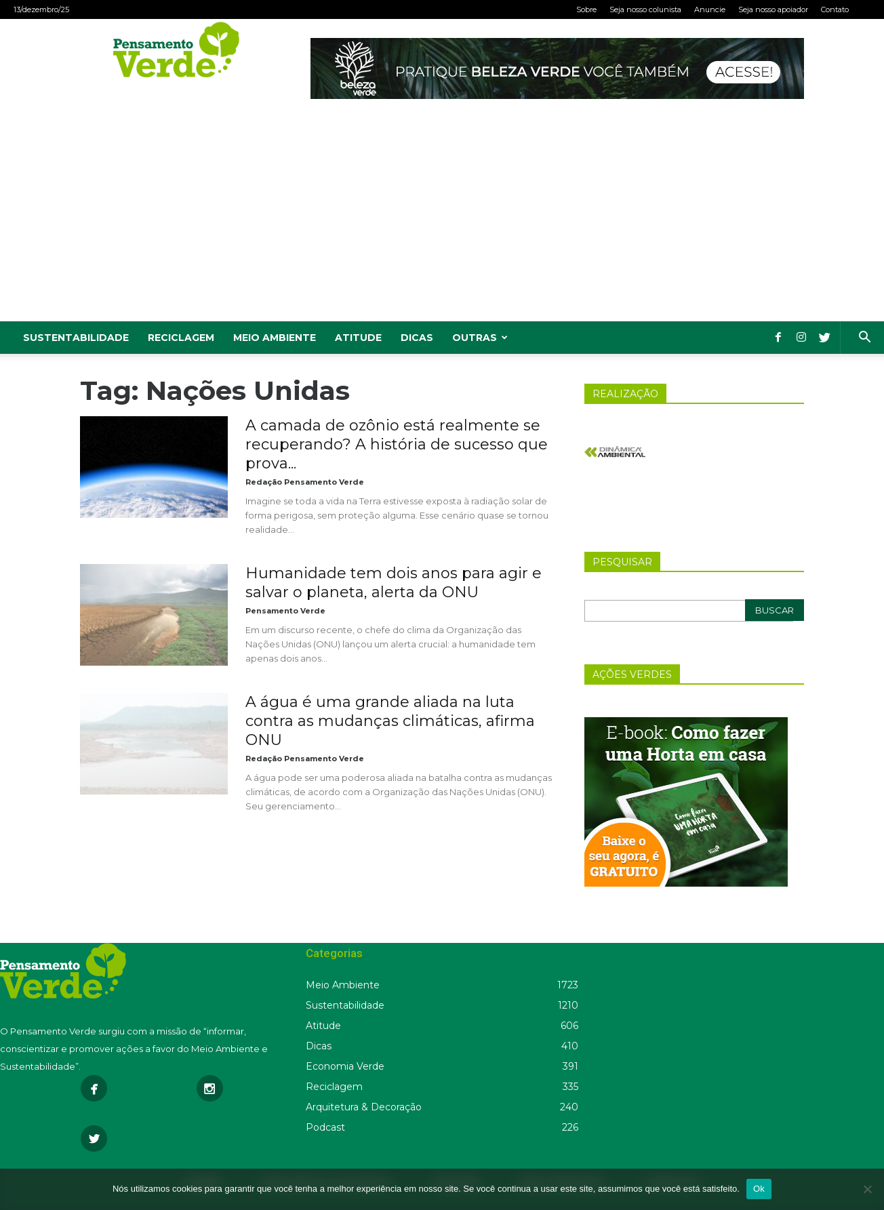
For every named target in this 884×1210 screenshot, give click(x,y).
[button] (864, 338)
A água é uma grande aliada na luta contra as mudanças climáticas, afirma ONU (390, 721)
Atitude (358, 337)
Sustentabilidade (76, 337)
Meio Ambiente (274, 337)
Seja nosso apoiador (773, 9)
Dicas (417, 337)
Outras (480, 337)
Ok (759, 1189)
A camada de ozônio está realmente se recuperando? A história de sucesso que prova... (396, 444)
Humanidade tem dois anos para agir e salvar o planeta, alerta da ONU (393, 582)
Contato (835, 9)
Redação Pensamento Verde (304, 482)
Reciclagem (181, 337)
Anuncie (709, 9)
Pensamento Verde (285, 611)
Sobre (586, 9)
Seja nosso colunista (645, 9)
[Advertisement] (442, 220)
